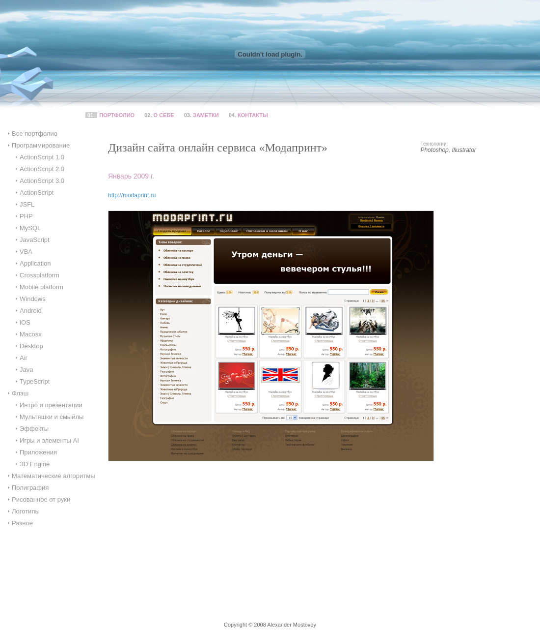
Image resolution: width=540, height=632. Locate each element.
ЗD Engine (35, 464)
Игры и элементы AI (49, 440)
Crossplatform (39, 275)
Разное (22, 523)
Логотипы (26, 511)
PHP (26, 216)
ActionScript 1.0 (42, 157)
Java (26, 369)
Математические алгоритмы (53, 476)
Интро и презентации (51, 405)
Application (35, 263)
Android (31, 310)
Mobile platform (41, 287)
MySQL (30, 228)
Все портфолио (34, 133)
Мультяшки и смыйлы (51, 417)
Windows (33, 298)
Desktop (31, 346)
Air (23, 357)
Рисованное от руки (41, 499)
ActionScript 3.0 (42, 180)
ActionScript (37, 192)
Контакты (253, 115)
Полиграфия (30, 487)
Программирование (41, 145)
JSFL (27, 204)
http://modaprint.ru (132, 195)
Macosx (31, 334)
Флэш (20, 393)
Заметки (206, 115)
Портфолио (117, 115)
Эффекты (34, 428)
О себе (164, 115)
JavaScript (35, 239)
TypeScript (35, 381)
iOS (25, 322)
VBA (26, 251)
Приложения (38, 452)
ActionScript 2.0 (42, 169)
